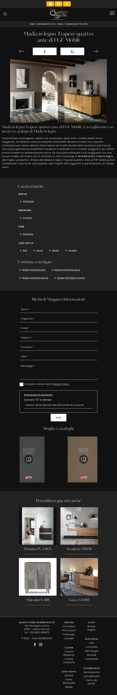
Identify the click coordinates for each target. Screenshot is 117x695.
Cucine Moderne (68, 653)
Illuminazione (92, 672)
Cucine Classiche (69, 660)
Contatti (69, 638)
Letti (91, 643)
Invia (58, 417)
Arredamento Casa (46, 24)
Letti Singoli (91, 651)
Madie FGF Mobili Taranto (71, 277)
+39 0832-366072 (39, 632)
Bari (25, 250)
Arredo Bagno (91, 628)
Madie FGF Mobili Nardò (35, 277)
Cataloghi (69, 634)
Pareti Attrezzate (69, 681)
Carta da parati (91, 682)
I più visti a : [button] (26, 243)
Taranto (72, 250)
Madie (60, 24)
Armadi (91, 655)
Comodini (92, 647)
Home (32, 24)
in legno (27, 217)
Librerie (69, 675)
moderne (28, 234)
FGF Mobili (28, 201)
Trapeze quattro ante (76, 24)
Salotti (91, 622)
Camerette (91, 659)
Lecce (39, 250)
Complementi (91, 676)
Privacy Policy (60, 384)
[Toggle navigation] (112, 13)
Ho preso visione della (46, 384)
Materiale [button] (24, 210)
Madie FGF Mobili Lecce (67, 269)
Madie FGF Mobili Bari (34, 269)
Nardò (55, 250)
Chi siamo (69, 626)
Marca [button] (22, 194)
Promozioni (69, 630)
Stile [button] (21, 226)
